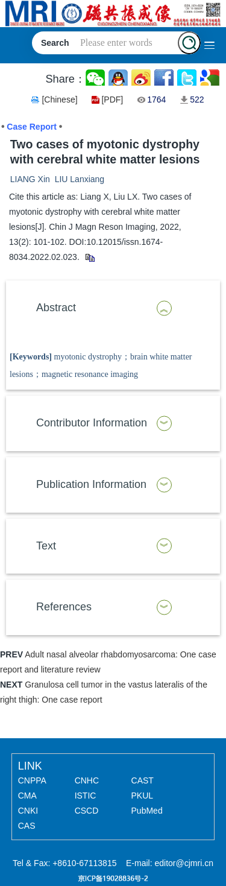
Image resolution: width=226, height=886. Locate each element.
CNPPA (32, 780)
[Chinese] (59, 99)
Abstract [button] (56, 308)
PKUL (142, 795)
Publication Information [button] (91, 484)
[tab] (113, 308)
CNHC (87, 780)
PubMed (147, 810)
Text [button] (46, 546)
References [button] (64, 607)
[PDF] (112, 99)
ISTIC (85, 795)
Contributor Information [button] (91, 423)
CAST (142, 780)
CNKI (28, 810)
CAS (27, 826)
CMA (27, 795)
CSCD (87, 810)
